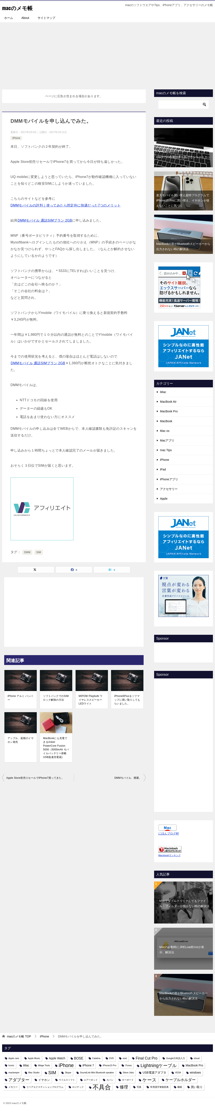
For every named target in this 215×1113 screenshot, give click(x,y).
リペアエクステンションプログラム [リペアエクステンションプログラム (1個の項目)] (44, 1087)
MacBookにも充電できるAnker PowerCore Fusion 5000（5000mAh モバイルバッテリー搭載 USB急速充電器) (56, 748)
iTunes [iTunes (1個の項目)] (128, 1065)
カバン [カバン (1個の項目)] (109, 1080)
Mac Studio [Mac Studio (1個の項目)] (33, 1072)
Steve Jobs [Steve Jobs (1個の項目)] (128, 1072)
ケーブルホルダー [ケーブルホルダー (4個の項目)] (180, 1080)
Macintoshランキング (169, 855)
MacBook (166, 421)
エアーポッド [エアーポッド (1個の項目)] (91, 1080)
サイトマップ (46, 18)
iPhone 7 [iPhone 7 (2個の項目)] (88, 1065)
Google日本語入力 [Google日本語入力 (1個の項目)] (175, 1058)
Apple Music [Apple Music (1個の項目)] (34, 1058)
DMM (27, 552)
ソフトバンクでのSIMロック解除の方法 (56, 698)
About (25, 18)
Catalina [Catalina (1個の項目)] (96, 1058)
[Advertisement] (107, 53)
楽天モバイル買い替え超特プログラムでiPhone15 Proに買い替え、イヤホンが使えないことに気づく (182, 200)
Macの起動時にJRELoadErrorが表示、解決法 (181, 949)
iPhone (16, 138)
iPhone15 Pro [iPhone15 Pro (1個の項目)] (109, 1065)
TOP (19, 1036)
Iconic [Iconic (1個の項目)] (11, 1065)
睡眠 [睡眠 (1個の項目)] (179, 1087)
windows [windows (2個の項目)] (195, 1072)
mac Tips (166, 450)
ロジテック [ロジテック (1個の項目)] (78, 1087)
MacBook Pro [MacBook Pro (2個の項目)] (194, 1065)
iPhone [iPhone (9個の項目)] (66, 1065)
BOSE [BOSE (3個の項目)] (78, 1058)
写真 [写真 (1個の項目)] (139, 1087)
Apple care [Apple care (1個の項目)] (13, 1058)
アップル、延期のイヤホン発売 (21, 740)
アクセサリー (169, 489)
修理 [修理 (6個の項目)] (124, 1087)
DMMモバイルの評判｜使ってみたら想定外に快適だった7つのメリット (65, 205)
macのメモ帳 (20, 7)
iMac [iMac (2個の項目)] (26, 1065)
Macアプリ (167, 440)
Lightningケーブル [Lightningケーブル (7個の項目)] (158, 1065)
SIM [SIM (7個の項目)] (52, 1072)
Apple (164, 498)
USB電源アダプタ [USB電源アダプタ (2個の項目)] (154, 1072)
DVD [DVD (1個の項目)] (111, 1058)
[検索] (183, 104)
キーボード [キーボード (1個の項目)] (128, 1080)
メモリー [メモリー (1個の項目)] (13, 1087)
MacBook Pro (169, 411)
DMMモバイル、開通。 (128, 777)
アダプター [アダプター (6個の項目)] (18, 1080)
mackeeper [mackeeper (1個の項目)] (14, 1072)
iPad (163, 469)
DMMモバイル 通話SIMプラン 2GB (44, 220)
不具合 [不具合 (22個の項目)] (102, 1087)
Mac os (164, 430)
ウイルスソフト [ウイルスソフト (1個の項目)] (67, 1080)
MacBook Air (168, 401)
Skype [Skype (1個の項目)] (68, 1072)
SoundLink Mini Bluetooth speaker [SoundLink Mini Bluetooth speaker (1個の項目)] (97, 1072)
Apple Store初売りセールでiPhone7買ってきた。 (35, 777)
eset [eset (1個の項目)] (125, 1058)
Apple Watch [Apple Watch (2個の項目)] (57, 1058)
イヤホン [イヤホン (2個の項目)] (44, 1080)
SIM (38, 552)
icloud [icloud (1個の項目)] (197, 1058)
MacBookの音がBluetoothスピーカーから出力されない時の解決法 (183, 996)
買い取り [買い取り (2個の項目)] (197, 1087)
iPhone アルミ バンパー (20, 698)
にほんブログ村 (168, 833)
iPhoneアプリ (169, 479)
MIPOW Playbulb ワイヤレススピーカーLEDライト (90, 700)
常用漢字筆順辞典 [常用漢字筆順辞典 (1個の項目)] (159, 1087)
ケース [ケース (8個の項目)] (149, 1080)
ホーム (8, 18)
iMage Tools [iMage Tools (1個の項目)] (44, 1065)
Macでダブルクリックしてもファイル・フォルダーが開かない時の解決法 (184, 903)
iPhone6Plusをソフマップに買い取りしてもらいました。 (127, 700)
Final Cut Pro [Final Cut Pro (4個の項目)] (146, 1058)
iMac (163, 392)
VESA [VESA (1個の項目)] (178, 1072)
